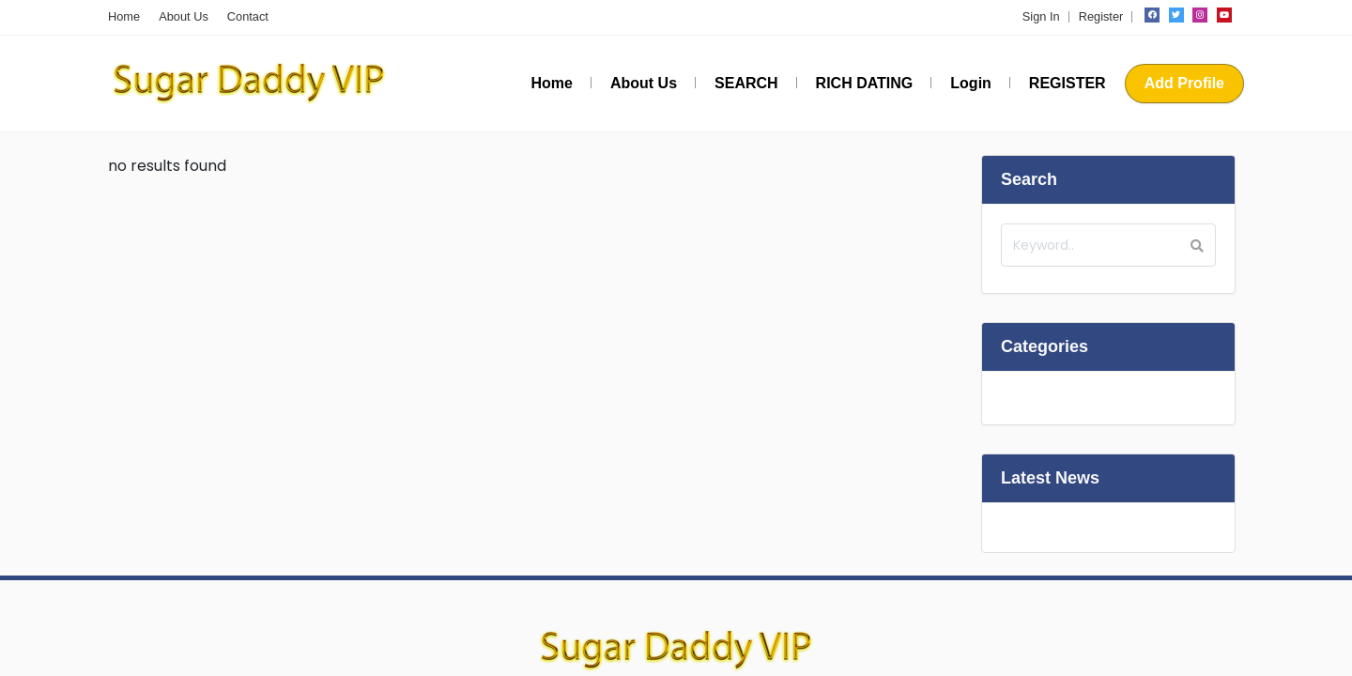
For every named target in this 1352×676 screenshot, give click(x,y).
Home (124, 16)
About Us (183, 16)
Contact (248, 16)
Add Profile (1184, 83)
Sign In (1041, 16)
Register (1101, 16)
